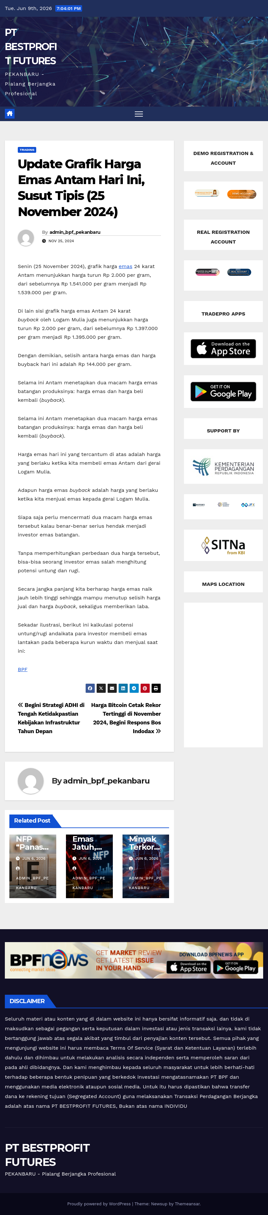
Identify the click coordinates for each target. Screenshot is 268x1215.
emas (125, 266)
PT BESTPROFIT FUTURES (31, 46)
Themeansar (187, 1203)
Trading (27, 149)
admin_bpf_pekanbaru (75, 232)
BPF (22, 669)
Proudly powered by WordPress (99, 1203)
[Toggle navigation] (139, 114)
